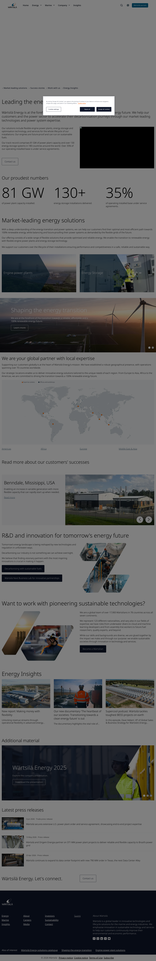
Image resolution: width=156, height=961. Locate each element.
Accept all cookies (103, 109)
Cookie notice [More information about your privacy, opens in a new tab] (82, 103)
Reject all (87, 109)
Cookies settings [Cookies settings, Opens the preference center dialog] (53, 109)
